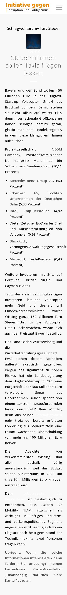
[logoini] (28, 7)
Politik (34, 51)
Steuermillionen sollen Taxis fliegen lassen (33, 65)
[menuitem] (57, 7)
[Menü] (57, 7)
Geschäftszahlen (48, 415)
